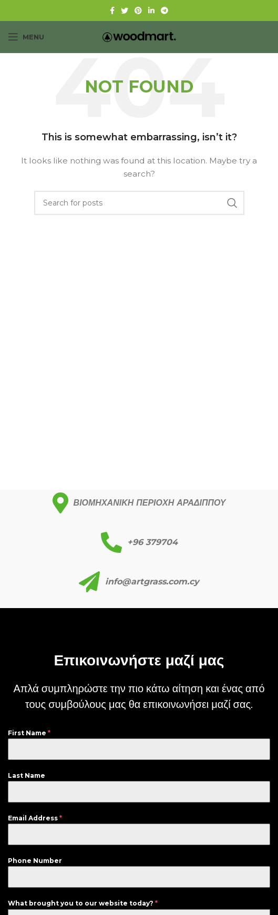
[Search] (139, 203)
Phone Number (35, 861)
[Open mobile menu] (26, 36)
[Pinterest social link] (138, 10)
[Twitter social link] (124, 10)
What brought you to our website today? (83, 903)
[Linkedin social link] (151, 10)
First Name (29, 733)
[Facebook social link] (112, 10)
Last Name (26, 775)
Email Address (35, 818)
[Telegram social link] (164, 10)
